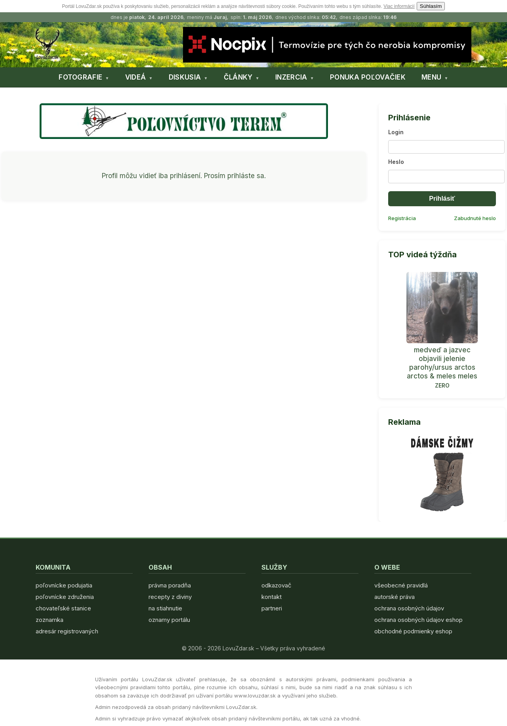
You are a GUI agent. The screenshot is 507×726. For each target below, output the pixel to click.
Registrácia (402, 218)
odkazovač (276, 585)
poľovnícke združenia (65, 597)
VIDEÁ (135, 77)
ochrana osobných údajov (409, 608)
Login (396, 132)
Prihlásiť (442, 198)
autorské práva (394, 597)
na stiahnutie (165, 608)
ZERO (442, 385)
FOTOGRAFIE (80, 77)
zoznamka (49, 619)
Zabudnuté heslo (475, 218)
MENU (431, 77)
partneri (271, 608)
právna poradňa (170, 585)
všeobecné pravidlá (401, 585)
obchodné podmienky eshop (413, 631)
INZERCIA (291, 77)
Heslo (396, 161)
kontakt (271, 597)
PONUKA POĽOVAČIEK (368, 77)
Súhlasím (431, 6)
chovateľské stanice (63, 608)
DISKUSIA (185, 77)
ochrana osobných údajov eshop (418, 619)
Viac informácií (398, 6)
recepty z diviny (170, 597)
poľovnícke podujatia (64, 585)
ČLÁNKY (238, 77)
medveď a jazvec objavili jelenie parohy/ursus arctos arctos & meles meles (442, 363)
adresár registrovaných (67, 631)
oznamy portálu (169, 619)
